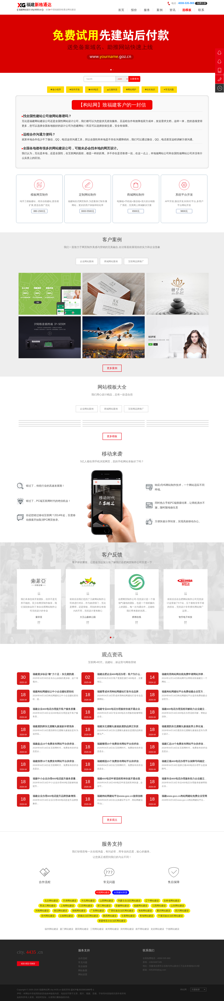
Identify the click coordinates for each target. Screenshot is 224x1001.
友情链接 (198, 989)
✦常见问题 (169, 89)
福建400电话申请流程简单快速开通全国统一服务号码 (125, 778)
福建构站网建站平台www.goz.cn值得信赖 (120, 796)
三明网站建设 (97, 929)
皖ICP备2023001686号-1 (82, 989)
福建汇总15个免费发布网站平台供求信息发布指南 (188, 743)
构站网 (184, 989)
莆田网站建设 (82, 929)
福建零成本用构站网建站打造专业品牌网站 (120, 691)
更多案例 (112, 368)
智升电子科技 (185, 617)
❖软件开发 (74, 89)
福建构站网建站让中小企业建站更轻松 (53, 691)
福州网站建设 (51, 929)
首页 (121, 10)
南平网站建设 (142, 929)
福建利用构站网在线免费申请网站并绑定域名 (186, 674)
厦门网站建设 (66, 929)
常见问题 (109, 882)
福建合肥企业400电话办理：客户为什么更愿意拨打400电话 (129, 674)
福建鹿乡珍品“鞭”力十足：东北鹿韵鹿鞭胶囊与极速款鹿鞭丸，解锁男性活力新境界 (77, 674)
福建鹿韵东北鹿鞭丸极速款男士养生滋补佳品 (186, 726)
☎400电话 (93, 89)
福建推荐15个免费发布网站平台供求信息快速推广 (59, 761)
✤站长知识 (150, 89)
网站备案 (82, 970)
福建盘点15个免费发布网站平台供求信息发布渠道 (59, 743)
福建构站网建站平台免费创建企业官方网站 (185, 691)
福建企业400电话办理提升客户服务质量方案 (56, 709)
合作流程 (44, 882)
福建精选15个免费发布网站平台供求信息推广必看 (124, 761)
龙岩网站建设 (157, 929)
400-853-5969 (28, 963)
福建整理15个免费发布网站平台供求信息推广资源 (124, 743)
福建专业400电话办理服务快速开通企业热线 (121, 709)
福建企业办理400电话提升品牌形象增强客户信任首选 (61, 796)
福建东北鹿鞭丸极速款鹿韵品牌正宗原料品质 (121, 726)
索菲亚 (38, 617)
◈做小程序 (55, 89)
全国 (48, 10)
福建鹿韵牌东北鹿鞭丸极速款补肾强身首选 (56, 726)
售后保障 (173, 882)
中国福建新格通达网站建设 (63, 9)
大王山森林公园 (88, 617)
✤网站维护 (131, 89)
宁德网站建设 (172, 929)
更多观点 (112, 819)
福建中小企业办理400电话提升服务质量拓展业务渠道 (61, 778)
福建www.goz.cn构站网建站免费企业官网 (184, 796)
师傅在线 (136, 617)
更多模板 (112, 436)
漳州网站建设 (127, 929)
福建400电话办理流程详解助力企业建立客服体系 (188, 709)
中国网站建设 (103, 892)
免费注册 (201, 3)
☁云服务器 (112, 89)
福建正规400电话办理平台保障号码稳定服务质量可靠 (190, 761)
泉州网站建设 (112, 929)
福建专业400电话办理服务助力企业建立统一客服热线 (190, 778)
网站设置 (82, 974)
